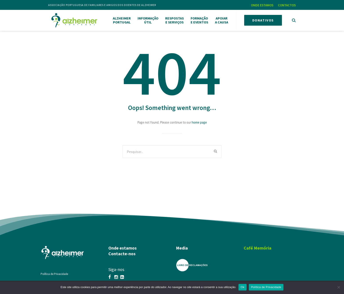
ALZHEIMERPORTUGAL (122, 20)
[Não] (338, 287)
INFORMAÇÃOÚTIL (148, 20)
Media (182, 246)
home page (199, 121)
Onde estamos (122, 246)
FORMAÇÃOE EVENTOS (199, 20)
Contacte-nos (122, 252)
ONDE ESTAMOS (262, 5)
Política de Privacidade (54, 272)
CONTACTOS (287, 5)
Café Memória (257, 246)
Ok (242, 287)
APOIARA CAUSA (221, 20)
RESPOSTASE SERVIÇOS (174, 20)
